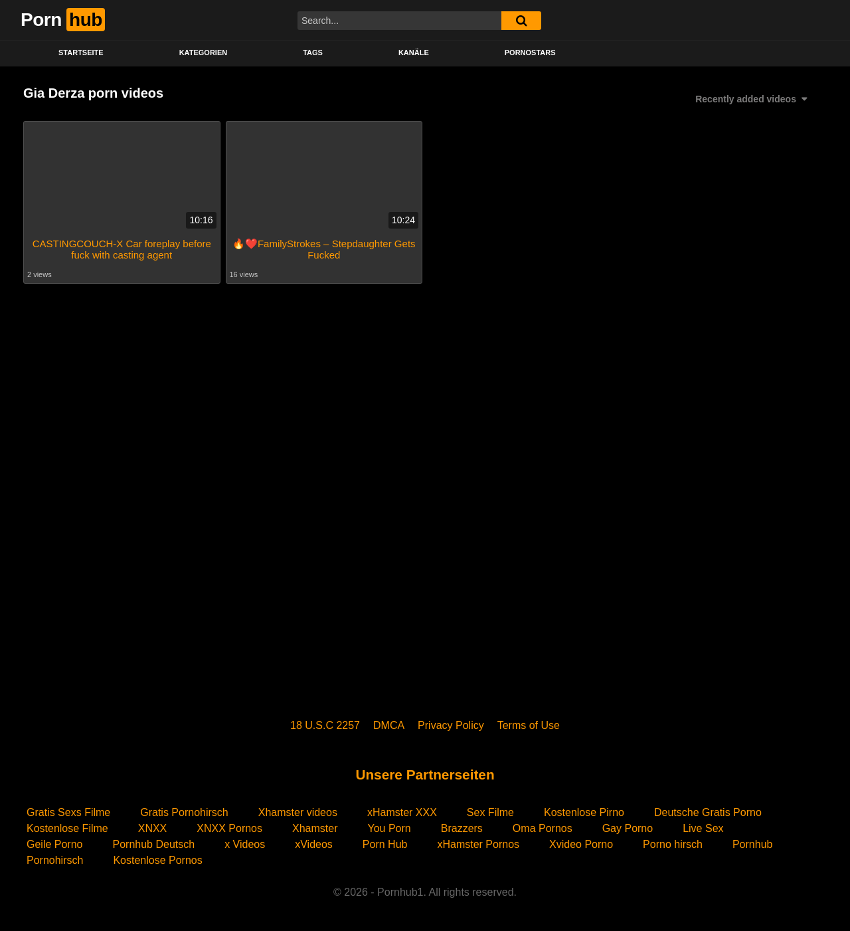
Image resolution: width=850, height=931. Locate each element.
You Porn (388, 828)
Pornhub (752, 844)
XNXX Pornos (229, 828)
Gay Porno (627, 828)
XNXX (152, 828)
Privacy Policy (451, 725)
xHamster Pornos (478, 844)
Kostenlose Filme (67, 828)
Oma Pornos (542, 828)
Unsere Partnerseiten (424, 774)
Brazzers (462, 828)
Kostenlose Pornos (157, 860)
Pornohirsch (55, 860)
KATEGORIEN (203, 52)
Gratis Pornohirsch (184, 812)
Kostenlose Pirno (584, 812)
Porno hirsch (673, 844)
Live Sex (703, 828)
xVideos (314, 844)
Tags (313, 52)
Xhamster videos (297, 812)
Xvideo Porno (581, 844)
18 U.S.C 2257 (325, 725)
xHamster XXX (402, 812)
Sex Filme (490, 812)
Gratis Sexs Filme (68, 812)
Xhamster (314, 828)
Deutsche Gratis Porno (708, 812)
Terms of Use (528, 725)
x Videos (244, 844)
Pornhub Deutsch (154, 844)
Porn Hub (385, 844)
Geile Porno (55, 844)
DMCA (388, 725)
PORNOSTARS (530, 52)
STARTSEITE (81, 52)
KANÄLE (413, 52)
